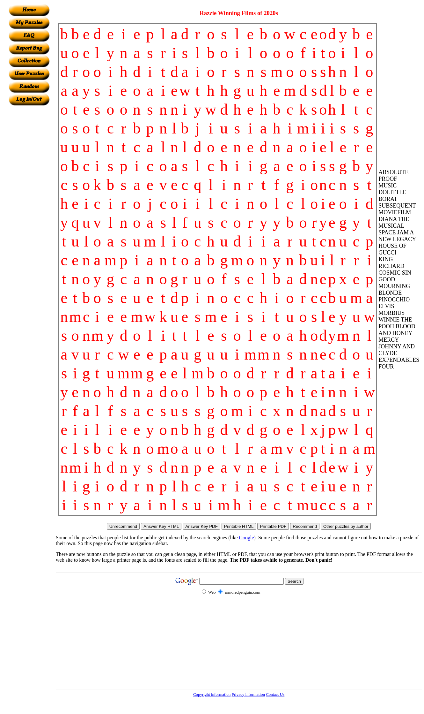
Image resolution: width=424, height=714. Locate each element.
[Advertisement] (29, 201)
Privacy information (248, 694)
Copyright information (211, 694)
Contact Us (275, 694)
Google (246, 537)
